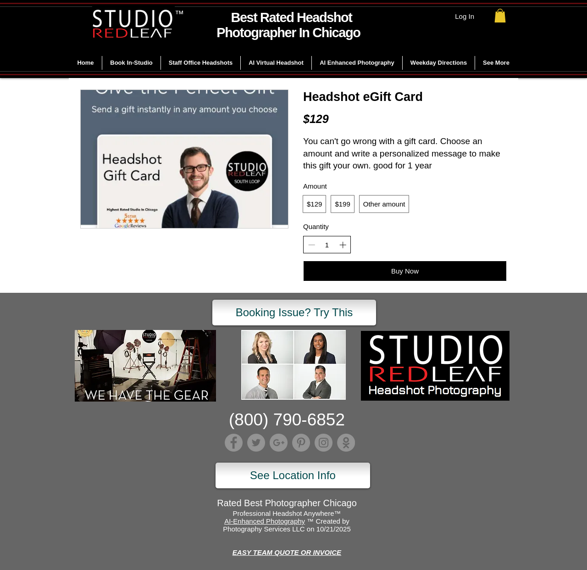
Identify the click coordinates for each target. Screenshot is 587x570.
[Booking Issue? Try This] (294, 312)
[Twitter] (256, 443)
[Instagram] (323, 443)
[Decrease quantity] (311, 244)
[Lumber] (346, 443)
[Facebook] (234, 443)
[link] (500, 15)
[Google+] (279, 443)
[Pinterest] (301, 443)
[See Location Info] (293, 475)
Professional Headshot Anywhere (283, 513)
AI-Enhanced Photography (264, 521)
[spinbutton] (327, 245)
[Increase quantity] (343, 244)
